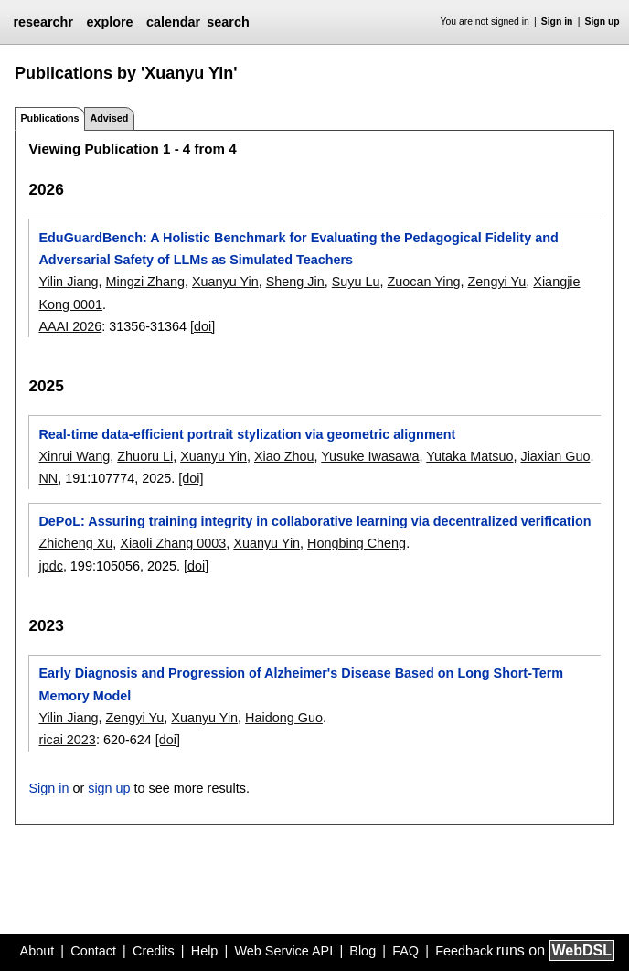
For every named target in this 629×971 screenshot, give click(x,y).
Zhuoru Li (145, 456)
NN (48, 478)
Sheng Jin (295, 281)
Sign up (602, 21)
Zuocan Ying (424, 281)
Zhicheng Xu (75, 543)
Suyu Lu (356, 281)
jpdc (50, 566)
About (37, 951)
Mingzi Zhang (145, 281)
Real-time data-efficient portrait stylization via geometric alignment (246, 434)
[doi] (202, 326)
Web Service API (283, 951)
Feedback (464, 951)
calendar (173, 22)
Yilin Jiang (68, 281)
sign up (109, 788)
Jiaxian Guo (555, 456)
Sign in (557, 21)
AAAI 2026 (69, 326)
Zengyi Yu (497, 281)
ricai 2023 (66, 739)
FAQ (405, 951)
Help (205, 951)
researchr (43, 22)
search (228, 22)
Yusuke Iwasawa (370, 456)
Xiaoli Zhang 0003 (173, 543)
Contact (93, 951)
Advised (109, 117)
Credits (154, 951)
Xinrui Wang (74, 456)
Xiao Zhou (284, 456)
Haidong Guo (284, 717)
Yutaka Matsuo (469, 456)
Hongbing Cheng (356, 543)
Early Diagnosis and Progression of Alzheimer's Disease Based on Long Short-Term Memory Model (300, 684)
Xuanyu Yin (225, 281)
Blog (362, 951)
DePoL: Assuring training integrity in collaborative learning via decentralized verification (314, 521)
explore (109, 22)
